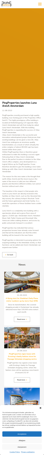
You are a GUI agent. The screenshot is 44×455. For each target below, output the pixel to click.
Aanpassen (22, 447)
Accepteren (22, 434)
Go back (9, 254)
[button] (40, 408)
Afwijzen (22, 440)
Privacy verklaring (27, 452)
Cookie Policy (15, 452)
